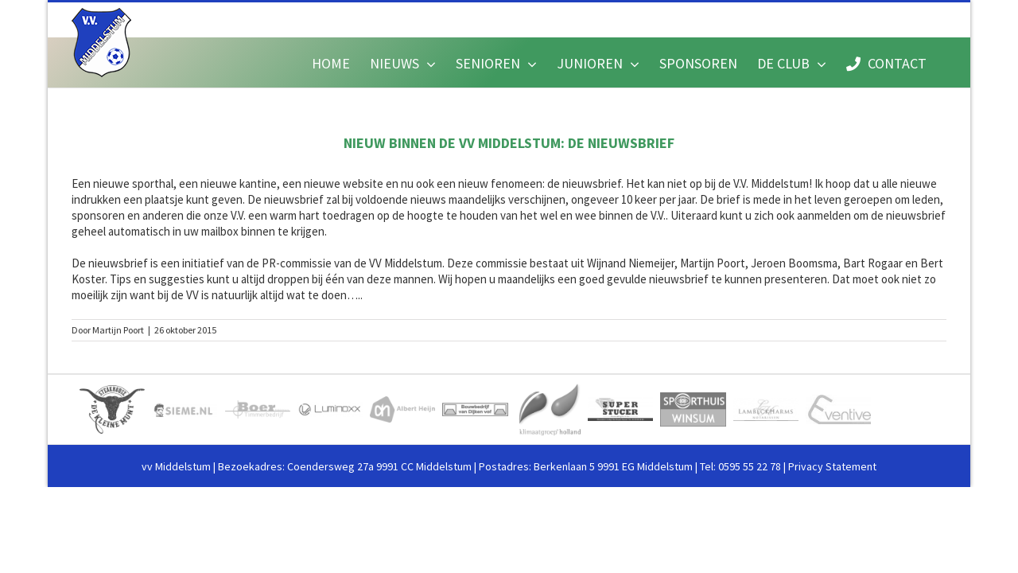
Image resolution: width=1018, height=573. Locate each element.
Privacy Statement (832, 466)
